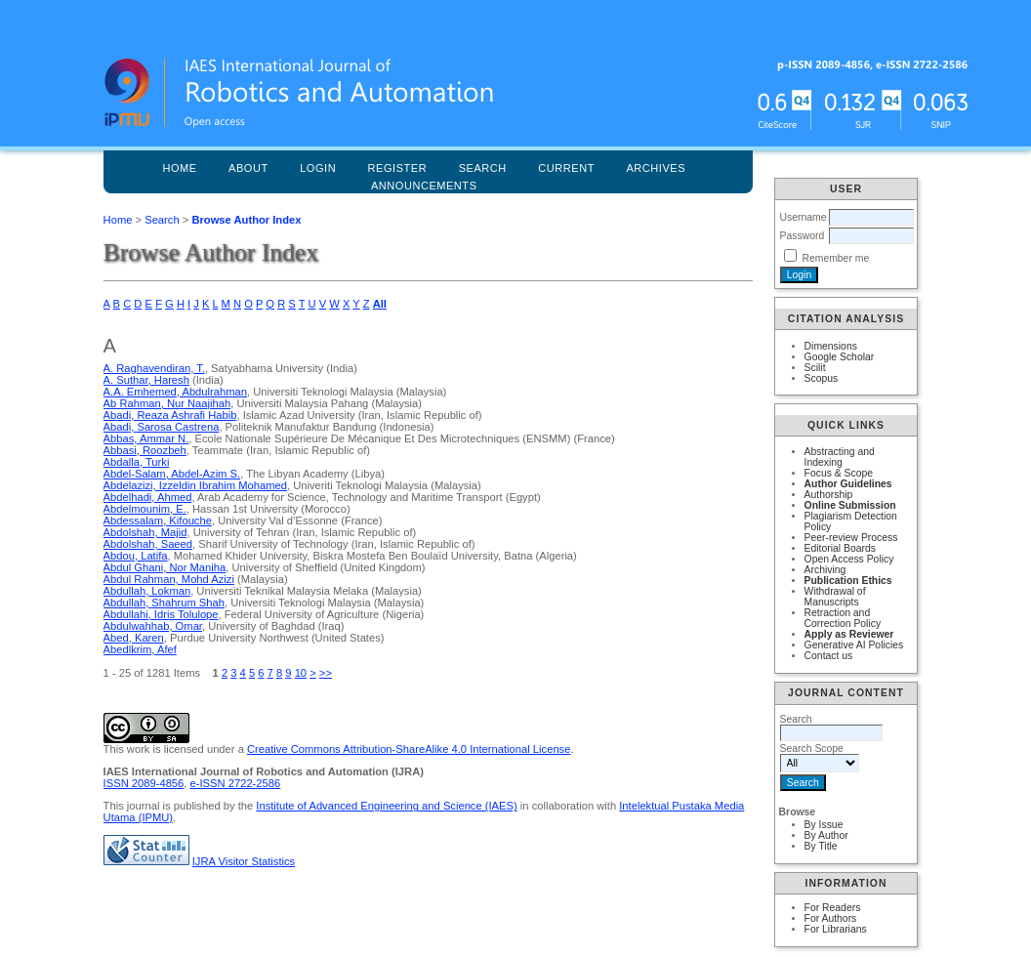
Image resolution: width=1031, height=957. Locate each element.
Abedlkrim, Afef (140, 649)
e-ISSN (235, 783)
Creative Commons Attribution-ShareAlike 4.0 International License (408, 749)
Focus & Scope (838, 473)
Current (566, 168)
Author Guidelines (848, 483)
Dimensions (830, 346)
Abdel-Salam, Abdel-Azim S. (172, 473)
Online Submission (850, 505)
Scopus (821, 378)
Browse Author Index (246, 220)
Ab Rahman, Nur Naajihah (167, 403)
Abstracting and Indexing (839, 457)
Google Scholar (839, 357)
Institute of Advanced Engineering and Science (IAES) (386, 805)
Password (802, 235)
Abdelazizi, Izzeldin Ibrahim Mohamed (195, 485)
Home (179, 168)
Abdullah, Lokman (147, 591)
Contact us (828, 655)
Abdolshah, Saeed (147, 544)
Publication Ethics (848, 580)
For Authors (830, 918)
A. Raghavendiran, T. (154, 368)
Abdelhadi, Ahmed (147, 497)
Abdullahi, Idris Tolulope (161, 614)
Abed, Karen (133, 638)
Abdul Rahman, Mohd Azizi (168, 579)
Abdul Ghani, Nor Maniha (165, 567)
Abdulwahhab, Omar (152, 626)
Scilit (815, 367)
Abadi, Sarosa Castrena (161, 427)
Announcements (424, 185)
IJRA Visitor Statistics (243, 861)
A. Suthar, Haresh (146, 380)
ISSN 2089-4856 (144, 783)
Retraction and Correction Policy (843, 618)
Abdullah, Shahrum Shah (164, 602)
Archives (655, 168)
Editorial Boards (840, 548)
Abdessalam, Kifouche (157, 520)
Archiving (825, 569)
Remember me (835, 258)
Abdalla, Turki (136, 462)
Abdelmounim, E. (144, 509)
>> (325, 673)
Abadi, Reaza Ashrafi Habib (170, 415)
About (248, 168)
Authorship (828, 494)
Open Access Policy (849, 559)
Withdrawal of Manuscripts (835, 596)
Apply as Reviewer (849, 634)
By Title (821, 846)
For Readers (832, 907)
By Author (826, 835)
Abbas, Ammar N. (146, 438)
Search (161, 220)
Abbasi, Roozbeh (144, 450)
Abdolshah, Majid (145, 532)
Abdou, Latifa (135, 556)
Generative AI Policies (854, 645)
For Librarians (835, 929)
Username (803, 217)
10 (301, 673)
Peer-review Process (851, 537)
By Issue (824, 824)
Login (318, 168)
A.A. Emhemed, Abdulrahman (175, 391)
